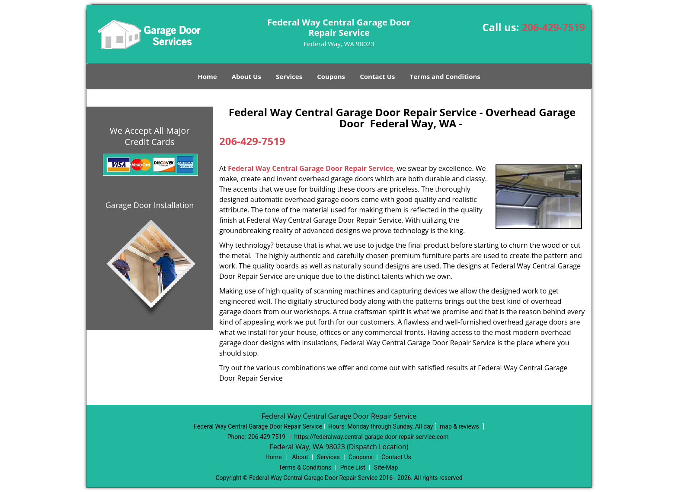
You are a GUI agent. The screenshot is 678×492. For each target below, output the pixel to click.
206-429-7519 (553, 27)
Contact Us (377, 76)
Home (207, 76)
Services (289, 76)
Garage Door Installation (150, 205)
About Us (246, 76)
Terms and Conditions (445, 76)
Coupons (331, 76)
